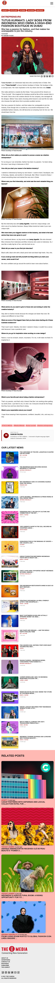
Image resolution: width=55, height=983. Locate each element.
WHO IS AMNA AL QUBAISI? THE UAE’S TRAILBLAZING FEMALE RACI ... (32, 722)
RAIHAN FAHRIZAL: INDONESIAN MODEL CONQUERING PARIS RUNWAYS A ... (32, 661)
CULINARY (22, 544)
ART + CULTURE (23, 455)
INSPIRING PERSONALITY (25, 470)
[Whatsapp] (42, 76)
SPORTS (22, 648)
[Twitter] (50, 76)
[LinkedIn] (47, 76)
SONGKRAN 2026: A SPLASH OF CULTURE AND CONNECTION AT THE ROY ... (35, 512)
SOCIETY (5, 10)
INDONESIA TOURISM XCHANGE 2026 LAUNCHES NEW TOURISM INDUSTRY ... (35, 737)
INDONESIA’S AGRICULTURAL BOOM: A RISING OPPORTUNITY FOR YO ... (22, 896)
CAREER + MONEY (24, 680)
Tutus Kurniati (6, 83)
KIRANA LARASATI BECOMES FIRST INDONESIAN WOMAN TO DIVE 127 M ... (35, 707)
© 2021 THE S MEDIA (7, 976)
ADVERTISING (5, 960)
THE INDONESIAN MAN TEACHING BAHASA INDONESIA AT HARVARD (33, 467)
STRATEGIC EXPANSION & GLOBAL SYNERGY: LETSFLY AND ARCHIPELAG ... (34, 601)
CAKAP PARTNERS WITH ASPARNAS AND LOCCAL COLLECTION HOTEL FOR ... (23, 803)
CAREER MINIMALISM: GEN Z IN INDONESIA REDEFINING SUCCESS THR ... (34, 677)
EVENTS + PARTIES (24, 514)
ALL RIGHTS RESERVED (8, 978)
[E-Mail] (52, 76)
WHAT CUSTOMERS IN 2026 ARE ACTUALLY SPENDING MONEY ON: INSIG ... (33, 616)
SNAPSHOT (39, 10)
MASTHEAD (5, 963)
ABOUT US (4, 958)
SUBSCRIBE (5, 965)
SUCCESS (31, 10)
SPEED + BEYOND (24, 725)
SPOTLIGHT (14, 10)
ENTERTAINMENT (23, 529)
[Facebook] (44, 76)
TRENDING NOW (23, 485)
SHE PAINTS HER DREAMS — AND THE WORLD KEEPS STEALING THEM (34, 631)
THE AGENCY (5, 967)
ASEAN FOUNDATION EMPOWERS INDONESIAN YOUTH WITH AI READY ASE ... (35, 557)
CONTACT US (5, 962)
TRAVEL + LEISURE (24, 603)
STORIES (22, 10)
